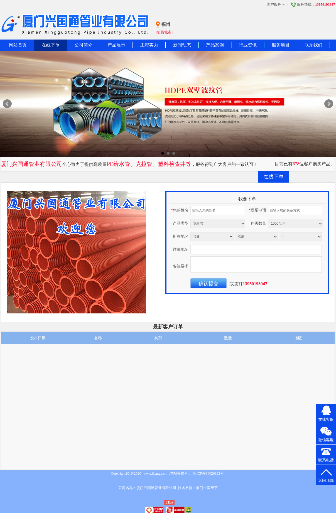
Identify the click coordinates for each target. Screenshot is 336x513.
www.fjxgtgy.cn (154, 473)
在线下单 (51, 45)
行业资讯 (248, 45)
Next (328, 103)
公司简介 (83, 45)
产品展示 (116, 45)
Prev (7, 103)
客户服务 (276, 4)
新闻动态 (182, 45)
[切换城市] (164, 32)
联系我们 (313, 45)
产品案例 (215, 45)
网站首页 (18, 45)
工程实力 (149, 45)
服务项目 (281, 45)
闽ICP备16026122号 (208, 473)
